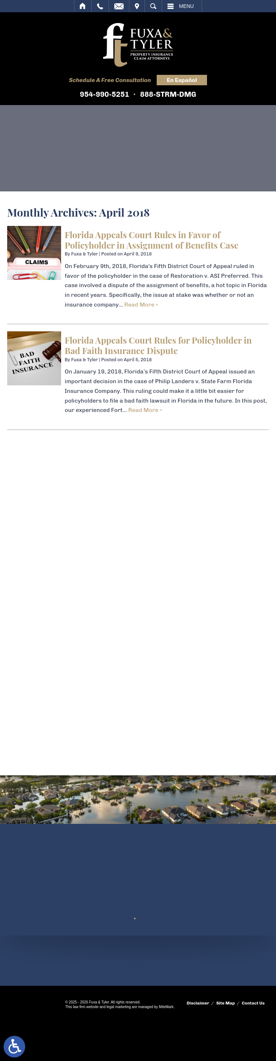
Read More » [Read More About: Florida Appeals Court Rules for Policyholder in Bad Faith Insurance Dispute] (145, 410)
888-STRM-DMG (168, 94)
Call (100, 6)
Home (82, 6)
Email (119, 6)
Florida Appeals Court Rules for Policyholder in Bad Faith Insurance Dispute (158, 345)
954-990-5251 (104, 94)
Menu (186, 6)
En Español (182, 80)
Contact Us (253, 1003)
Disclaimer (198, 1003)
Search (153, 6)
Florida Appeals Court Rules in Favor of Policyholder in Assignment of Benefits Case (152, 240)
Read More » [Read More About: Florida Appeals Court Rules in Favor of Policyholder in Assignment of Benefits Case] (141, 304)
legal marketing (118, 1007)
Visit (136, 6)
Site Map (225, 1003)
